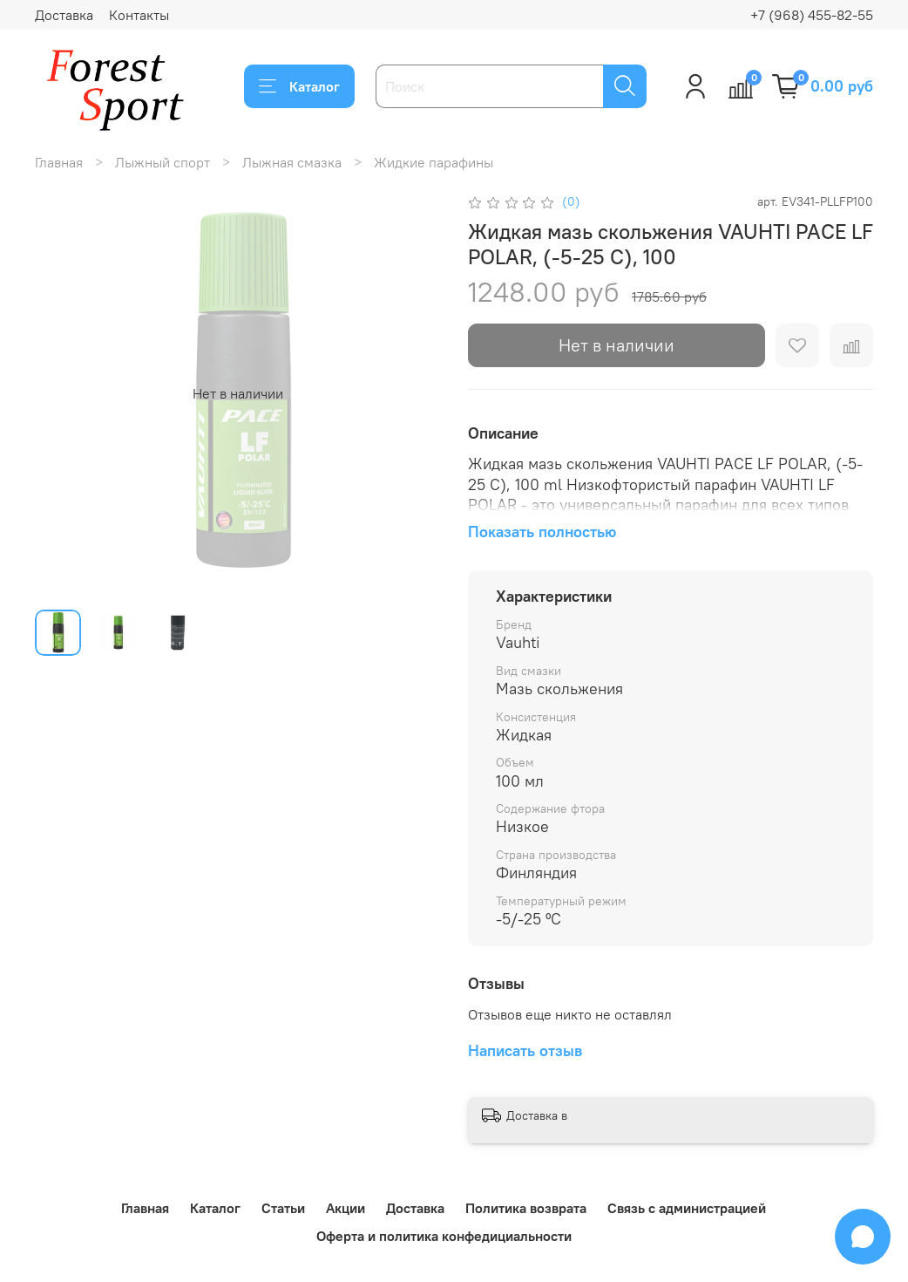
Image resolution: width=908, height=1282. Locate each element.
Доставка (64, 15)
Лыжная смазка (292, 162)
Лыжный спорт (162, 162)
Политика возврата (525, 1208)
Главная (59, 162)
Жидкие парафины (433, 162)
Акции (345, 1208)
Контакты (139, 15)
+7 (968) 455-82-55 (811, 15)
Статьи (283, 1208)
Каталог (299, 86)
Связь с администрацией (686, 1208)
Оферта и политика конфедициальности (444, 1235)
